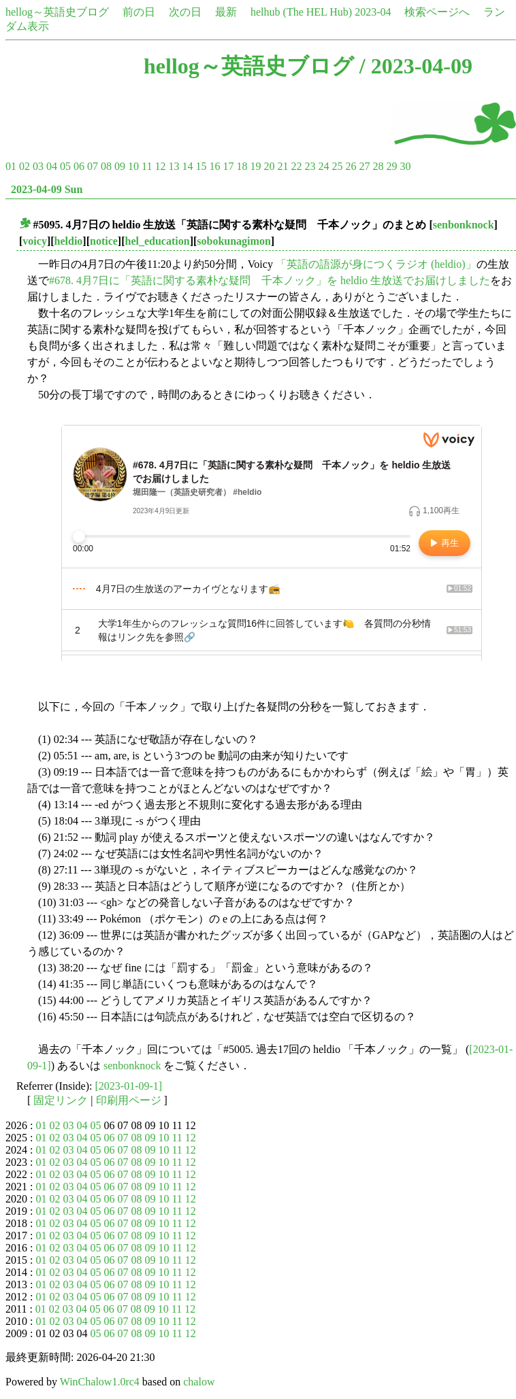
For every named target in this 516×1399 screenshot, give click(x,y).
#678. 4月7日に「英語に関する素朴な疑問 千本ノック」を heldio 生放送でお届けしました (269, 280)
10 (133, 166)
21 (282, 166)
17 (228, 166)
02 (24, 166)
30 (405, 166)
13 (173, 166)
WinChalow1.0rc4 (100, 1381)
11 (147, 166)
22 (296, 166)
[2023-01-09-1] (129, 1086)
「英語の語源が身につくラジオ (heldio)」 (376, 264)
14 (187, 166)
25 (337, 166)
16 (214, 166)
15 (200, 166)
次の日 (185, 12)
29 (391, 166)
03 (38, 166)
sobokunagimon (234, 241)
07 (92, 166)
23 (309, 166)
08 (106, 166)
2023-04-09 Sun (46, 189)
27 (364, 166)
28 (377, 166)
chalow (198, 1381)
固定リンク (60, 1100)
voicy (34, 241)
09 (119, 166)
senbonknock (463, 224)
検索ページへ (437, 12)
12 (160, 166)
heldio (68, 241)
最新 (226, 12)
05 (65, 166)
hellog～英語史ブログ (57, 12)
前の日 (139, 12)
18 (241, 166)
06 (79, 166)
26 (350, 166)
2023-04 (373, 12)
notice (104, 241)
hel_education (157, 241)
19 (255, 166)
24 (323, 166)
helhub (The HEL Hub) (301, 12)
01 (10, 166)
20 (268, 166)
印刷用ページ (128, 1100)
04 (51, 166)
